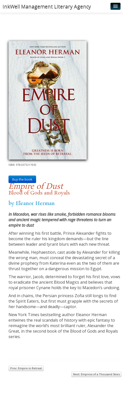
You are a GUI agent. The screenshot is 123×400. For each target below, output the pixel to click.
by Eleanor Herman (32, 203)
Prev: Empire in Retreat (26, 368)
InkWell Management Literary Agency (47, 6)
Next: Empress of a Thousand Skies (96, 374)
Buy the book (22, 179)
